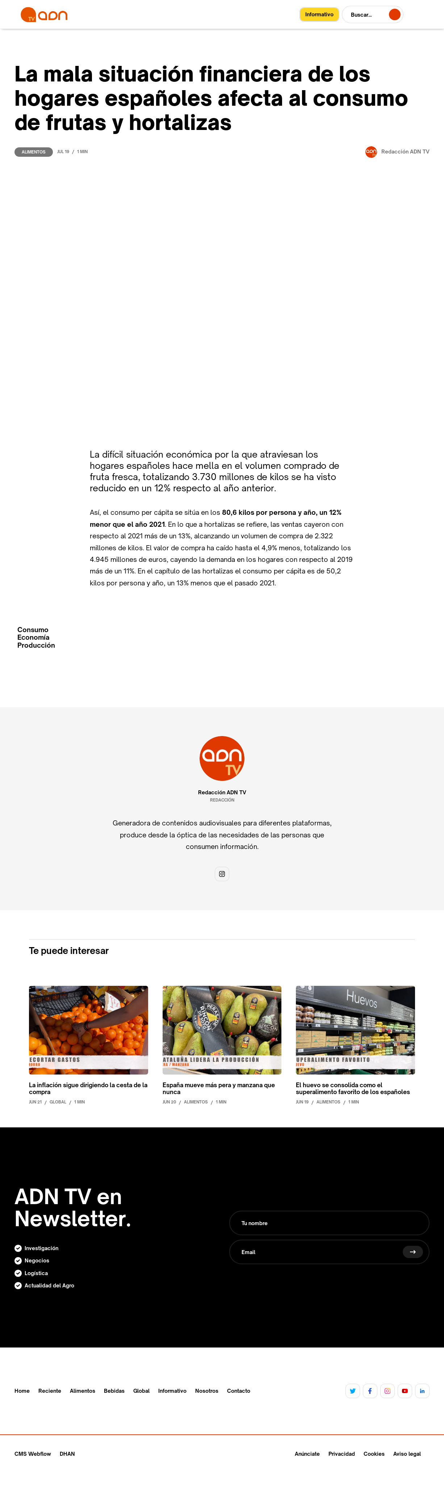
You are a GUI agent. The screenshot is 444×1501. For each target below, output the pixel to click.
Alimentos (34, 152)
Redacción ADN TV (222, 792)
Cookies (374, 1454)
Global (141, 1390)
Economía (33, 637)
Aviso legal (407, 1454)
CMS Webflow (32, 1454)
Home (22, 1390)
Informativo (172, 1390)
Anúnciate (307, 1454)
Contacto (238, 1390)
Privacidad (341, 1454)
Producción (36, 645)
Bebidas (114, 1390)
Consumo (33, 630)
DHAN (67, 1454)
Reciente (49, 1390)
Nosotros (206, 1390)
